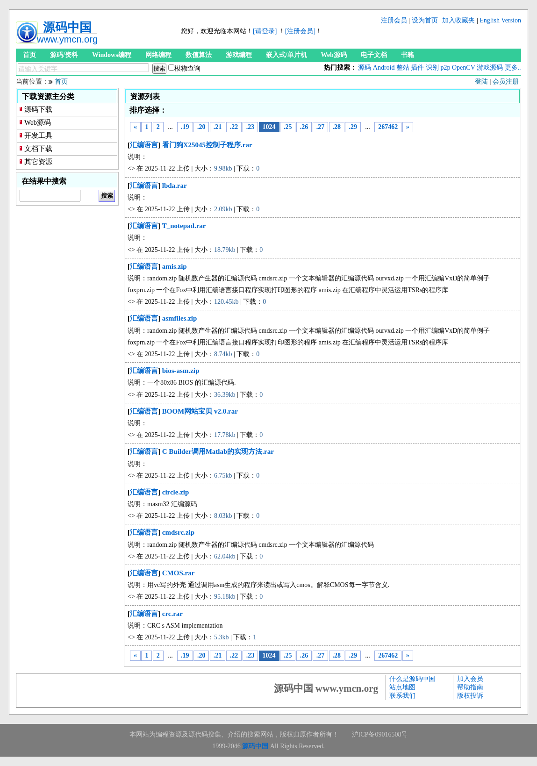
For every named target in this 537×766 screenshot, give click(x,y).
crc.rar (172, 613)
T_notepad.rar (184, 225)
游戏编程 (239, 54)
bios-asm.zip (181, 370)
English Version (500, 20)
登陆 (481, 81)
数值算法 (199, 54)
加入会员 (470, 678)
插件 (417, 67)
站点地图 (402, 687)
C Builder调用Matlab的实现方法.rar (218, 451)
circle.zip (175, 492)
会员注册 (506, 81)
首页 (29, 54)
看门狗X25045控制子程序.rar (207, 145)
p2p (445, 67)
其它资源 (38, 161)
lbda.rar (174, 185)
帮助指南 (470, 687)
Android (384, 67)
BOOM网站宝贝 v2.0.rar (200, 411)
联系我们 (402, 695)
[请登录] (265, 31)
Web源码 (334, 54)
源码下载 (38, 109)
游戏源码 (490, 67)
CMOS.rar (178, 573)
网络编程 (158, 54)
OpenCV (463, 67)
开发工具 (38, 135)
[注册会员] (300, 31)
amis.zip (174, 266)
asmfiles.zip (179, 318)
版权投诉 (470, 695)
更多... (514, 67)
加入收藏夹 (458, 20)
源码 (364, 67)
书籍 (407, 54)
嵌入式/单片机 (286, 54)
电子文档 (374, 54)
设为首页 (425, 20)
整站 (402, 67)
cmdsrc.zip (178, 532)
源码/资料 (64, 54)
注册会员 (394, 20)
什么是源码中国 (412, 678)
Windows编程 (111, 54)
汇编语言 (144, 145)
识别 (432, 67)
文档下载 (38, 148)
